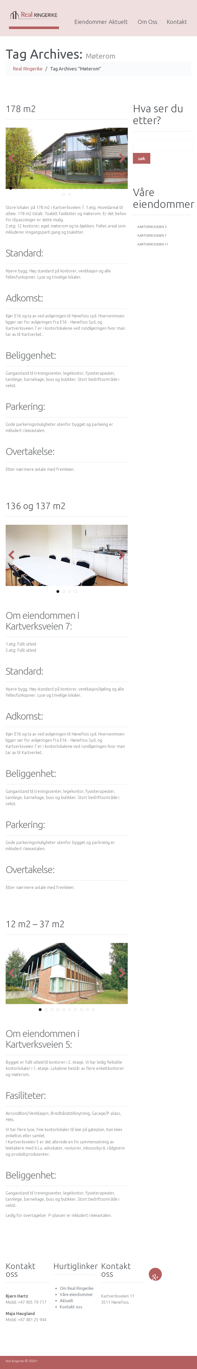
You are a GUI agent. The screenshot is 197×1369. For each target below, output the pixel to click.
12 (75, 190)
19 (116, 190)
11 (69, 190)
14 (87, 190)
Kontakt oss (71, 1309)
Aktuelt (118, 22)
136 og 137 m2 (38, 508)
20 (122, 190)
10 (63, 190)
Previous (13, 161)
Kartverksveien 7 (151, 238)
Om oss (147, 22)
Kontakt (177, 22)
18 (111, 190)
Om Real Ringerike (76, 1291)
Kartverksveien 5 (151, 229)
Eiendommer (89, 22)
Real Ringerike (28, 71)
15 (93, 190)
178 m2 (22, 111)
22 (69, 197)
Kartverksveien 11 (152, 247)
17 (105, 190)
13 (81, 190)
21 (63, 197)
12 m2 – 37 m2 (37, 926)
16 (99, 190)
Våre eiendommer (76, 1297)
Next (120, 161)
